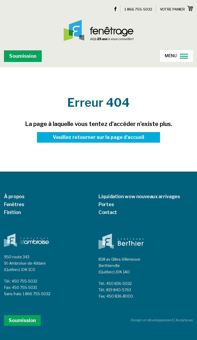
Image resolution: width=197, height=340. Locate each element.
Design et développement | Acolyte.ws (162, 320)
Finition (12, 212)
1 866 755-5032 (138, 9)
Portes (106, 204)
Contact (107, 212)
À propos (14, 196)
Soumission (22, 56)
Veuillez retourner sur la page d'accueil (98, 137)
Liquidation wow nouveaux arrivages (139, 196)
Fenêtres (14, 204)
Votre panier (176, 8)
